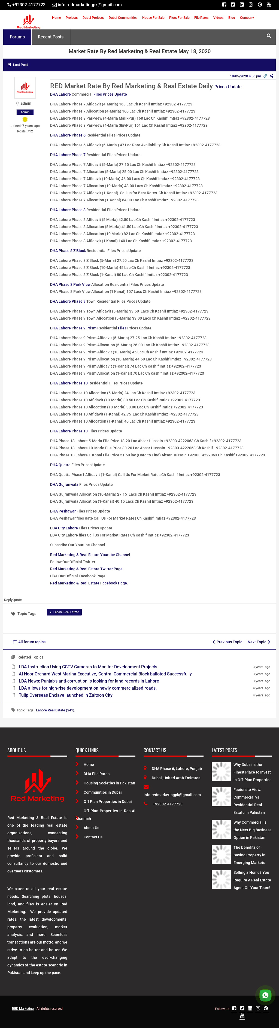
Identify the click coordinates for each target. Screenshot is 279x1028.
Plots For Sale (179, 18)
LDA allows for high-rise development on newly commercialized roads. (88, 688)
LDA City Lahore (64, 528)
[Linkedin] (242, 4)
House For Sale (153, 18)
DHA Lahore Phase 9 (68, 301)
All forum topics (29, 642)
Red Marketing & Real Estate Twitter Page (86, 569)
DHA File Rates (92, 774)
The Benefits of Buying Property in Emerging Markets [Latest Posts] (249, 855)
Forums (17, 37)
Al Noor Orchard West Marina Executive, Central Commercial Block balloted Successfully (105, 674)
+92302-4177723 (163, 804)
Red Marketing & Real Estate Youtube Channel (90, 555)
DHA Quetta (60, 465)
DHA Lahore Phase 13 (69, 431)
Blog (231, 18)
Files (122, 328)
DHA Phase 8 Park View (70, 284)
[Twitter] (233, 4)
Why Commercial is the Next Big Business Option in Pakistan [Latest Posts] (252, 830)
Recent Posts (50, 37)
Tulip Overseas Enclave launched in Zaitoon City (66, 695)
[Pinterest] (260, 4)
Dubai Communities (123, 18)
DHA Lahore (60, 94)
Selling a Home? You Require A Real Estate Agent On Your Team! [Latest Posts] (252, 880)
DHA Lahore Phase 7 (68, 155)
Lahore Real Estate (66, 612)
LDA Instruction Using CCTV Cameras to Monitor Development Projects (88, 666)
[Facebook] (224, 4)
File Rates (201, 18)
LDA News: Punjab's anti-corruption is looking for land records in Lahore (89, 681)
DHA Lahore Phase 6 (68, 135)
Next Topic (259, 642)
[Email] (87, 4)
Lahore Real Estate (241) (55, 710)
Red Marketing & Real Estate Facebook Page (88, 583)
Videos (218, 18)
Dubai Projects (93, 18)
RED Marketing (23, 1009)
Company (247, 18)
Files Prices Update (110, 94)
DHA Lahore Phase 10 (69, 383)
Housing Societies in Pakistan (105, 783)
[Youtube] (269, 4)
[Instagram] (251, 4)
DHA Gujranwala (64, 484)
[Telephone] (26, 4)
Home (56, 18)
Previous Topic (227, 642)
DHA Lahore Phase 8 (68, 210)
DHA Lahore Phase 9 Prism (73, 328)
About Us (87, 828)
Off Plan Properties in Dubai (103, 801)
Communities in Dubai (98, 792)
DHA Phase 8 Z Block (68, 250)
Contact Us (88, 837)
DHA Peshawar (63, 511)
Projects (72, 18)
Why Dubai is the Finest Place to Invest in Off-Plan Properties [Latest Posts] (252, 772)
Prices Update (228, 86)
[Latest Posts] (221, 770)
